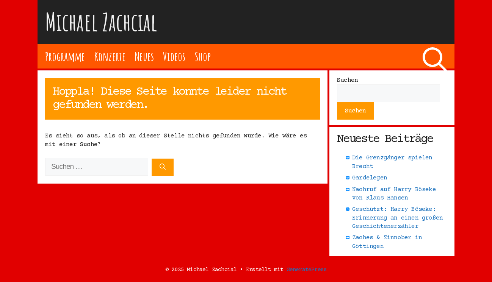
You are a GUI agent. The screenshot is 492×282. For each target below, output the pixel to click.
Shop (202, 56)
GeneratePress (307, 269)
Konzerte (109, 56)
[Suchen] (163, 167)
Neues (144, 56)
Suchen (347, 80)
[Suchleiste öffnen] (434, 56)
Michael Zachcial (101, 21)
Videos (174, 56)
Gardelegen (369, 177)
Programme (65, 56)
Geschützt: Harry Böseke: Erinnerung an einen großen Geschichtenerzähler (397, 218)
